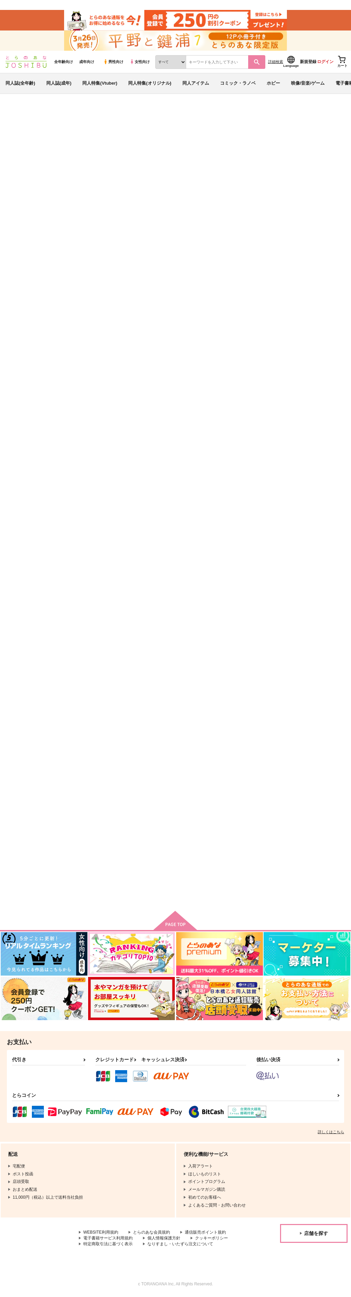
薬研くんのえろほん (303, 833)
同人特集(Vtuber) (99, 83)
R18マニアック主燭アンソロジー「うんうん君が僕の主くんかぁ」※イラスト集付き (176, 663)
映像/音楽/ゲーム (308, 83)
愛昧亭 (194, 146)
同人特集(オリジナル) (149, 83)
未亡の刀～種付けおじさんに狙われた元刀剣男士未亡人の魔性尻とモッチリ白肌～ (244, 498)
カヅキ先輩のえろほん (102, 657)
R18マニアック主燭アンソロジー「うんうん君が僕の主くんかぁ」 (244, 663)
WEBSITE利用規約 (100, 1233)
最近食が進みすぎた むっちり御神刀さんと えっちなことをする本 (109, 839)
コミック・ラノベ (238, 83)
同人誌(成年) (59, 83)
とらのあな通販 (17, 113)
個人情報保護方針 (163, 1238)
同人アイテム (195, 83)
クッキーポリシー (211, 1238)
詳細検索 (275, 62)
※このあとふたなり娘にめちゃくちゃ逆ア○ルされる (244, 330)
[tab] (314, 214)
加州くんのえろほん (235, 833)
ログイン (325, 62)
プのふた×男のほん (234, 146)
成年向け (86, 62)
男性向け (113, 62)
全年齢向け (63, 62)
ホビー (273, 83)
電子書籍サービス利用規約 (108, 1238)
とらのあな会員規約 (151, 1233)
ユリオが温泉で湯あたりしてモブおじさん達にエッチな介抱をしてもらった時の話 (312, 498)
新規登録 (308, 62)
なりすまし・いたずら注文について (180, 1244)
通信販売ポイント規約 (205, 1233)
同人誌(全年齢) (20, 83)
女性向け (140, 62)
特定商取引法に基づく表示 (108, 1244)
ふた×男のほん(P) (300, 327)
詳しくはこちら (331, 1132)
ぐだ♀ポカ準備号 (167, 146)
